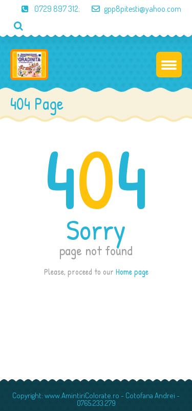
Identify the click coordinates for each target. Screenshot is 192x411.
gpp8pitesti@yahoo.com (131, 9)
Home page (132, 271)
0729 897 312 (44, 9)
